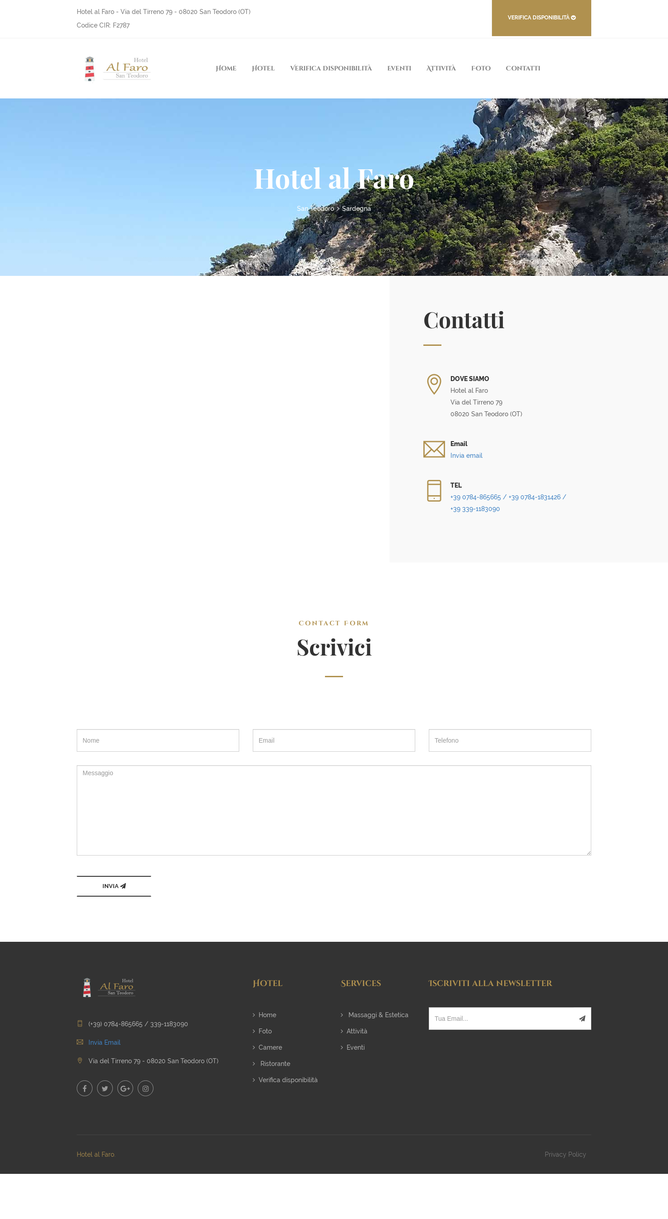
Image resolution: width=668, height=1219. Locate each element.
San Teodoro (315, 208)
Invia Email (104, 1042)
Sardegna (356, 208)
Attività (441, 68)
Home (226, 68)
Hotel (263, 68)
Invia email (466, 455)
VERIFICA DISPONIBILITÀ (541, 17)
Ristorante (271, 1063)
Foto (481, 68)
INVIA (114, 886)
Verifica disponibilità (331, 68)
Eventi (399, 68)
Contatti (523, 68)
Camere (267, 1047)
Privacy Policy (565, 1154)
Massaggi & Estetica (374, 1015)
